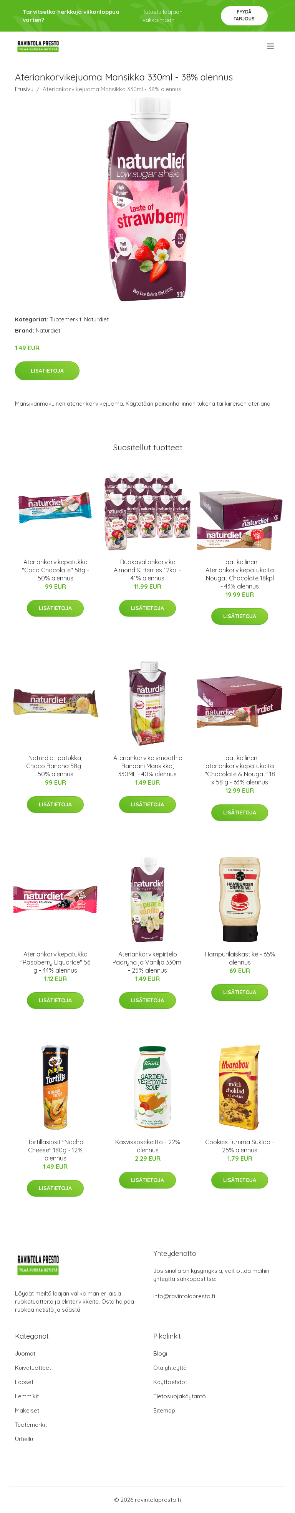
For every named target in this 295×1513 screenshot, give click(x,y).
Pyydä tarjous (244, 15)
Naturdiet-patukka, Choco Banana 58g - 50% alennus (55, 766)
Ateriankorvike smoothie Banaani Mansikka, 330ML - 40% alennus (147, 766)
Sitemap (164, 1410)
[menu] (271, 46)
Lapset (24, 1382)
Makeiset (27, 1410)
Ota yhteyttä (170, 1367)
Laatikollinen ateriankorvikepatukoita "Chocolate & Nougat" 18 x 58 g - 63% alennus (240, 770)
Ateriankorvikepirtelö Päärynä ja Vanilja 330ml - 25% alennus (147, 962)
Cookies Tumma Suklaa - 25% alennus (239, 1146)
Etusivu (24, 89)
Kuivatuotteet (33, 1367)
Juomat (25, 1353)
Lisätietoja (47, 370)
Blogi (160, 1353)
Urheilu (24, 1439)
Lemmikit (27, 1396)
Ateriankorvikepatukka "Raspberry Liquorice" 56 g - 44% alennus (55, 962)
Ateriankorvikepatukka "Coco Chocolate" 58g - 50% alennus (55, 570)
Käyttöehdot (170, 1382)
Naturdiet (96, 319)
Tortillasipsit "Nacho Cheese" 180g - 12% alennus (55, 1150)
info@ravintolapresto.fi (184, 1296)
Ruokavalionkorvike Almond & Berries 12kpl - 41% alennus (147, 570)
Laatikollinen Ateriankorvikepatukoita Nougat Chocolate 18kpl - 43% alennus (240, 574)
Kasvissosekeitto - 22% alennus (147, 1146)
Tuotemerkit (65, 319)
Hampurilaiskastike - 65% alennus (240, 958)
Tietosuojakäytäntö (179, 1396)
